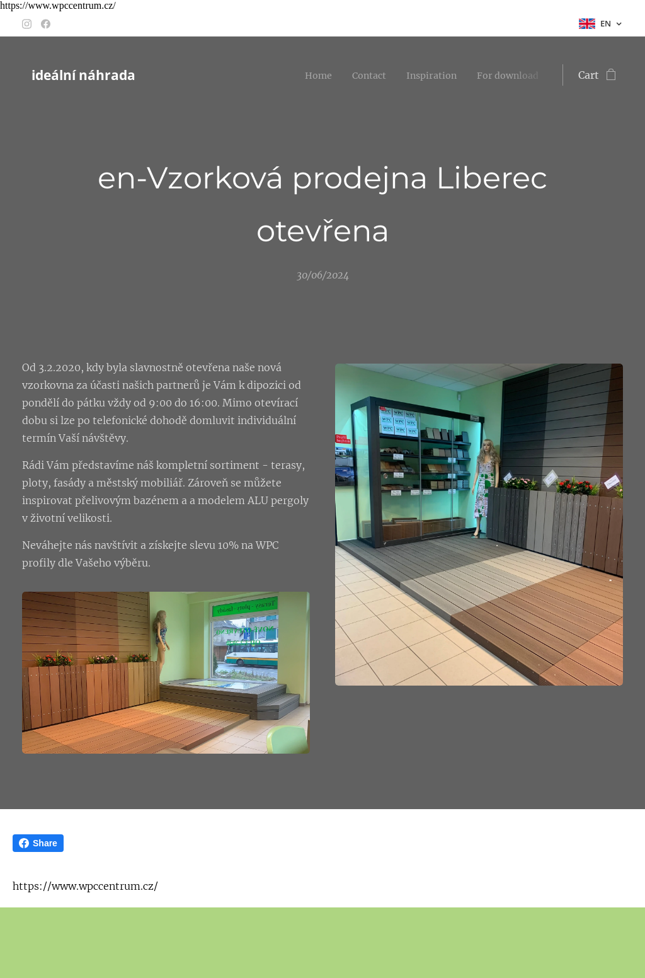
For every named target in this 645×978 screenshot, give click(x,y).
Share (38, 843)
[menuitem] (328, 75)
